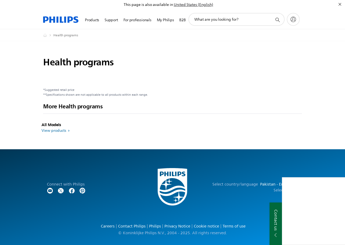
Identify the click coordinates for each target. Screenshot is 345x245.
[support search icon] (277, 19)
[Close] (340, 4)
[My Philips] (293, 19)
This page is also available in (148, 5)
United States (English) (193, 5)
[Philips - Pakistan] (48, 35)
